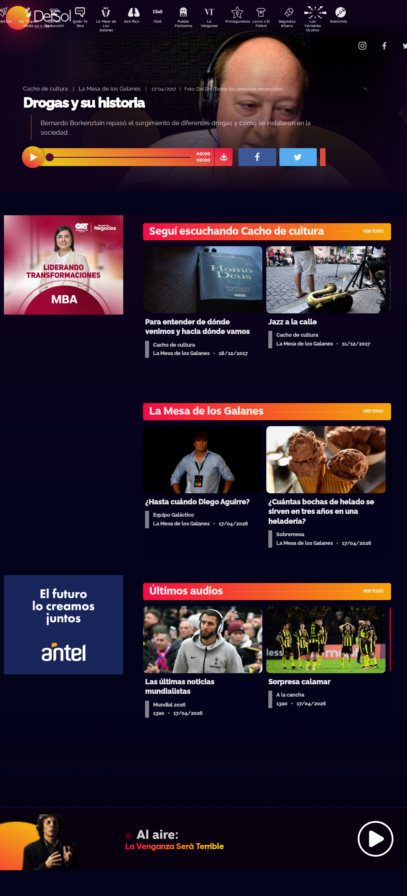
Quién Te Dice (83, 25)
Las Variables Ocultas (334, 25)
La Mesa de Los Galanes (111, 25)
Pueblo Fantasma (194, 25)
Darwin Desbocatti (55, 25)
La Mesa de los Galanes (110, 88)
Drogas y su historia (84, 103)
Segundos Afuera (305, 25)
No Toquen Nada (27, 25)
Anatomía (361, 22)
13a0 (167, 22)
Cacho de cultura (45, 88)
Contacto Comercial (346, 40)
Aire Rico (139, 22)
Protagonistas (250, 22)
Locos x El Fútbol (278, 25)
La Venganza (222, 25)
